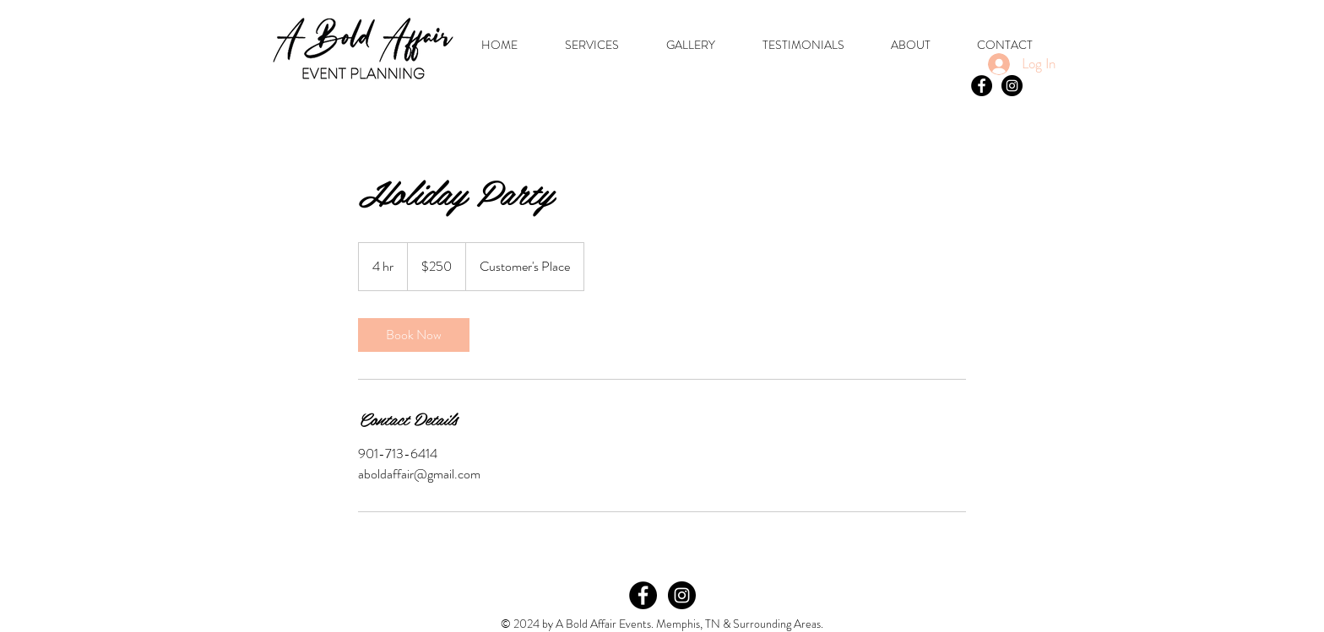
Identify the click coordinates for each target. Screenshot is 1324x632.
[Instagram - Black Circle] (1012, 85)
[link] (413, 335)
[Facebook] (643, 595)
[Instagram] (682, 595)
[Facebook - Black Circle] (981, 85)
